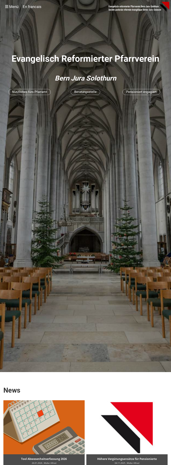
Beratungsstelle (85, 92)
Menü (23, 7)
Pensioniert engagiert (141, 92)
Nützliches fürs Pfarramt (29, 92)
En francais (32, 7)
